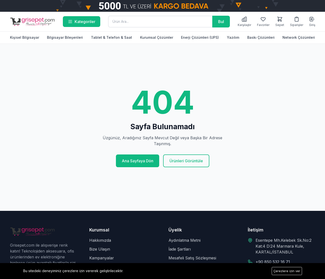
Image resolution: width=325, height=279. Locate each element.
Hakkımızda (100, 240)
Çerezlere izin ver (286, 271)
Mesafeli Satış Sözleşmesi (192, 257)
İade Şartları (179, 249)
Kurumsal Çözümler (156, 37)
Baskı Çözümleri (261, 37)
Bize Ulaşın (99, 249)
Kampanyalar (101, 257)
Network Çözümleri (298, 37)
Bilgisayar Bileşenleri (65, 37)
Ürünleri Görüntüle (186, 160)
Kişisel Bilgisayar (24, 37)
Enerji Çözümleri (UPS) (200, 37)
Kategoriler (81, 21)
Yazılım (233, 37)
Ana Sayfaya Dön (137, 160)
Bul (221, 21)
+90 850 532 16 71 (273, 261)
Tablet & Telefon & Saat (111, 37)
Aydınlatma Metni (184, 240)
